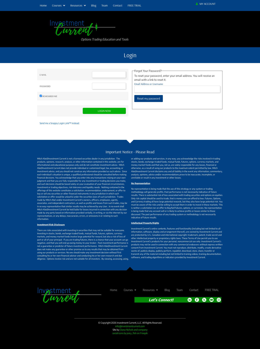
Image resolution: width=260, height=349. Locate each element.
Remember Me (49, 96)
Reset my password (148, 98)
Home (43, 5)
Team (104, 5)
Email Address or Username (148, 84)
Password (45, 86)
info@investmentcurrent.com (130, 326)
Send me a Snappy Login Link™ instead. (60, 123)
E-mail (43, 75)
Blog (93, 5)
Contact (117, 5)
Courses (58, 5)
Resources (78, 5)
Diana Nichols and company (133, 329)
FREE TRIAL (134, 5)
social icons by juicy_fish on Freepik (130, 333)
